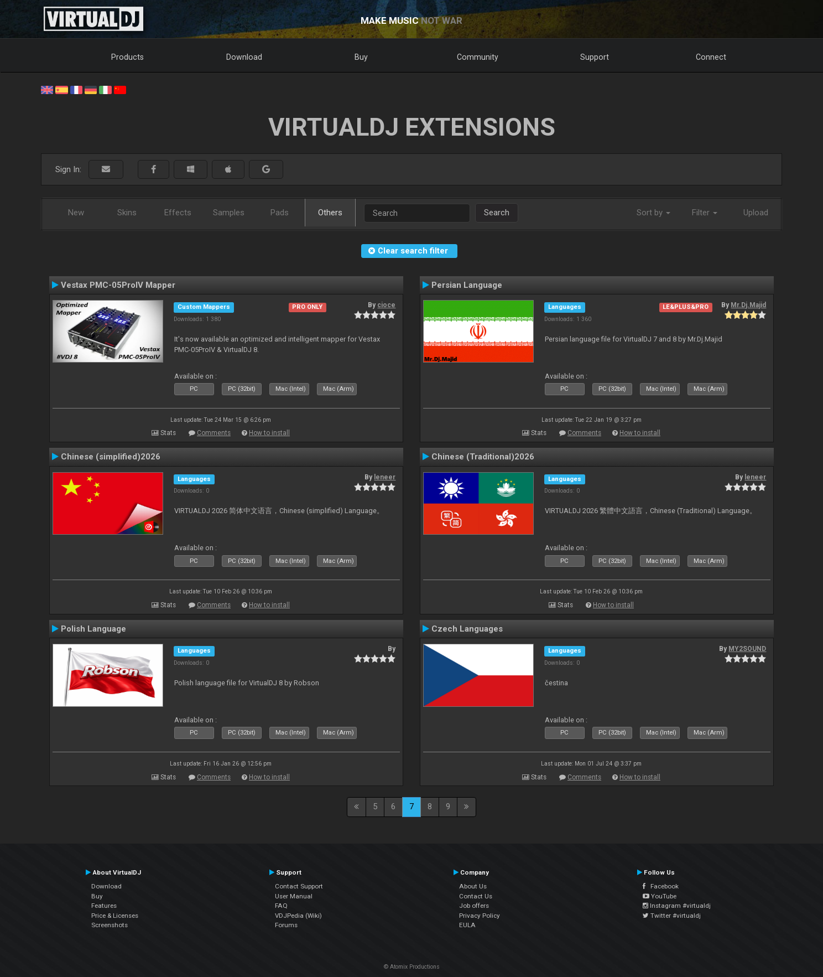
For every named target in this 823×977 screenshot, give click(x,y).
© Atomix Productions (412, 966)
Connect (711, 57)
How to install (269, 433)
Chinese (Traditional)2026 (482, 457)
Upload (755, 213)
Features (104, 905)
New (76, 213)
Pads (279, 213)
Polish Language (93, 629)
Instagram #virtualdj (677, 905)
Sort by (653, 213)
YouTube (659, 896)
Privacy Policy (479, 915)
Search (496, 213)
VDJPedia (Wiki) (298, 915)
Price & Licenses (114, 915)
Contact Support (299, 886)
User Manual (293, 896)
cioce (386, 305)
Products (127, 57)
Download (244, 57)
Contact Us (475, 896)
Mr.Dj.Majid (748, 305)
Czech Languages (467, 629)
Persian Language (466, 285)
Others (330, 213)
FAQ (281, 905)
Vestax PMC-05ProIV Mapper (118, 285)
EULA (467, 925)
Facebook (661, 886)
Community (477, 57)
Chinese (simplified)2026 (110, 457)
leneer (384, 477)
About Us (473, 886)
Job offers (474, 905)
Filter (704, 213)
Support (594, 57)
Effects (177, 213)
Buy (361, 57)
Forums (286, 925)
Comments (214, 433)
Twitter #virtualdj (672, 915)
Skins (127, 213)
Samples (228, 213)
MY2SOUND (747, 649)
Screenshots (109, 925)
